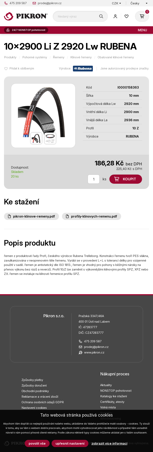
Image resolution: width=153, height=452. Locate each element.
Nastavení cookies (34, 408)
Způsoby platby (32, 380)
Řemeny (58, 57)
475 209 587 (18, 3)
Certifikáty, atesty (112, 402)
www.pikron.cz (94, 352)
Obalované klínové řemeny (116, 57)
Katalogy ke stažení (113, 396)
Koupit (129, 179)
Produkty (10, 57)
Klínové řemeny (81, 57)
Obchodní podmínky (35, 391)
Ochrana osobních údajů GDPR (43, 402)
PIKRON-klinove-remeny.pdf (34, 216)
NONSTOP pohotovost (115, 390)
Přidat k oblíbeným (22, 68)
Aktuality (106, 385)
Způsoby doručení (34, 385)
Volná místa (108, 407)
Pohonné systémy (34, 57)
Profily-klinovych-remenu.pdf (94, 216)
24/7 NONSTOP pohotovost (28, 29)
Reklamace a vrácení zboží (40, 396)
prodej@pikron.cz (50, 3)
